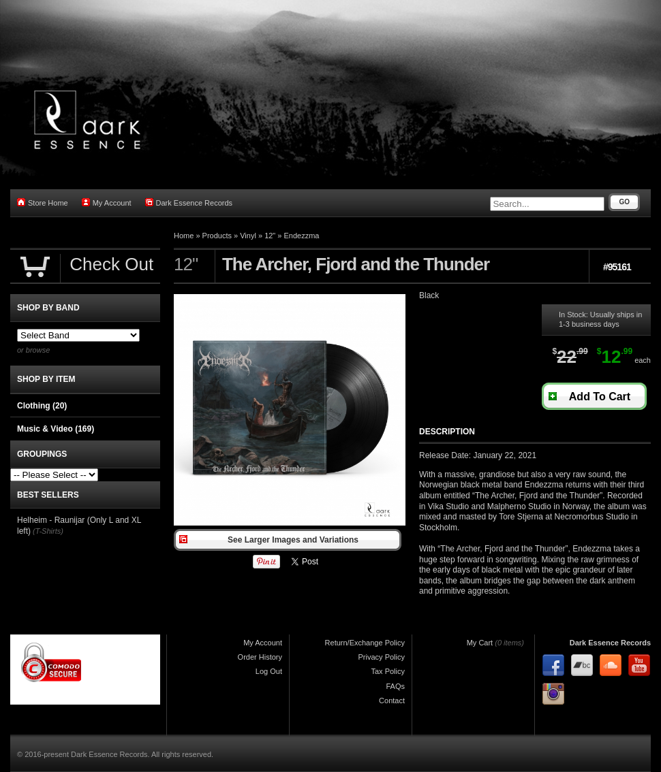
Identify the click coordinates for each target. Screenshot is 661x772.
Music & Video (55, 429)
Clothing (42, 406)
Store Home (42, 202)
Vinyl (248, 235)
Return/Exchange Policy (365, 643)
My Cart (480, 643)
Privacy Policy (381, 657)
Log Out (269, 671)
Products (217, 235)
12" (269, 235)
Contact (392, 700)
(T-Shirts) (48, 531)
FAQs (395, 686)
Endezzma (302, 235)
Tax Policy (388, 671)
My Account (107, 202)
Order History (260, 657)
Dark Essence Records (189, 202)
